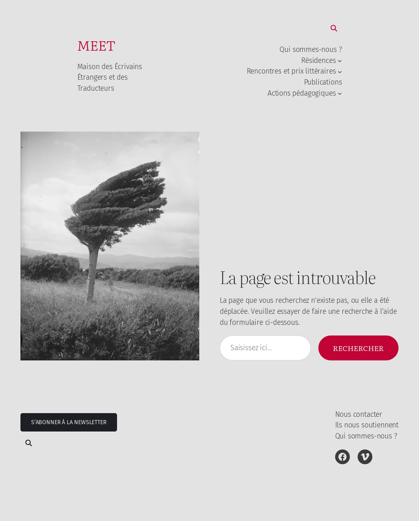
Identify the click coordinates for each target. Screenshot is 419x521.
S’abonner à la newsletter (68, 422)
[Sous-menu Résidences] (340, 60)
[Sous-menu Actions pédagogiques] (340, 93)
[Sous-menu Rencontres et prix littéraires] (340, 71)
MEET (96, 45)
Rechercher (358, 347)
